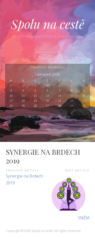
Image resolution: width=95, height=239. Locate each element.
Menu (47, 55)
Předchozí (38, 67)
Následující (56, 67)
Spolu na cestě (47, 24)
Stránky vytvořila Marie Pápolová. (48, 117)
